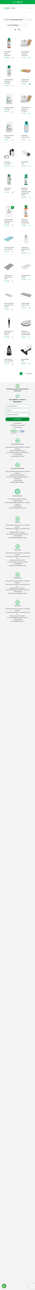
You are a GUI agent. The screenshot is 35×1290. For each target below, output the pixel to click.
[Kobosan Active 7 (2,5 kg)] (9, 99)
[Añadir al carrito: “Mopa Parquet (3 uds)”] (30, 280)
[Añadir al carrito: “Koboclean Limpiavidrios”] (30, 140)
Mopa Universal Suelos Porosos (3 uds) (9, 305)
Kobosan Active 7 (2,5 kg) (9, 108)
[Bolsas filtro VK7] (26, 153)
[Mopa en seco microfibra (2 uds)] (9, 267)
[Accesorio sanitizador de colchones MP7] (26, 323)
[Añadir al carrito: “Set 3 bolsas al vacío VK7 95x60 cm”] (30, 114)
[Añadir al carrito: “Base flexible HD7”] (30, 364)
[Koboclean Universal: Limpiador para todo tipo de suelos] (26, 180)
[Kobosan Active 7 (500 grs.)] (9, 127)
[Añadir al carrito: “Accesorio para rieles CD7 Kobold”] (13, 337)
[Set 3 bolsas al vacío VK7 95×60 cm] (26, 99)
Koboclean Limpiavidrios (25, 136)
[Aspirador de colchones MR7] (9, 351)
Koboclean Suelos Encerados (7, 53)
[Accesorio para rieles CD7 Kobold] (9, 323)
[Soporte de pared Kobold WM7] (26, 239)
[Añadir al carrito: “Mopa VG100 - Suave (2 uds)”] (30, 308)
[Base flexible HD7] (26, 351)
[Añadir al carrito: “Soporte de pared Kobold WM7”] (30, 253)
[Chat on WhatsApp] (4, 1286)
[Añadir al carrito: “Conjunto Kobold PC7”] (13, 166)
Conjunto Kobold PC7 (7, 162)
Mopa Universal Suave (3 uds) (9, 248)
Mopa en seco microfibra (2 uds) (8, 277)
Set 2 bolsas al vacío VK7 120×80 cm (25, 53)
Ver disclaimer (17, 423)
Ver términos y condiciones (17, 425)
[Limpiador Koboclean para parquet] (26, 211)
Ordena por (14, 19)
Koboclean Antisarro (7, 189)
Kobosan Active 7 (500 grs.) (9, 136)
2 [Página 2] (24, 373)
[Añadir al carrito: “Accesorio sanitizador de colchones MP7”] (30, 337)
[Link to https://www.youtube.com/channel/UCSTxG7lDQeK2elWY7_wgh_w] (18, 2)
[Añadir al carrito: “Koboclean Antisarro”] (13, 193)
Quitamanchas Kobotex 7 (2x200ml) (8, 81)
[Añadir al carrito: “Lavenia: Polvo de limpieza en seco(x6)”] (13, 225)
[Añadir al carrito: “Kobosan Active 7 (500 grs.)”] (13, 140)
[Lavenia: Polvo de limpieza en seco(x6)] (9, 211)
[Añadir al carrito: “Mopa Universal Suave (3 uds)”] (13, 252)
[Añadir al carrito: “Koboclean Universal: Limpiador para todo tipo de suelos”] (30, 197)
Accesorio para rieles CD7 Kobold (8, 333)
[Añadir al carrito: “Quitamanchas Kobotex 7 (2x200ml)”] (13, 86)
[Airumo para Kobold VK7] (26, 71)
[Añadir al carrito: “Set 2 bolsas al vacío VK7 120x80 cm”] (30, 58)
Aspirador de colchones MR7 (8, 360)
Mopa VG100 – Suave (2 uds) (25, 304)
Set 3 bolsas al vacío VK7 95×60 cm (25, 109)
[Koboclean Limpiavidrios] (26, 127)
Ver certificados (17, 427)
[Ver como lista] (19, 29)
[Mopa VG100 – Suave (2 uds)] (26, 295)
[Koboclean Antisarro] (9, 180)
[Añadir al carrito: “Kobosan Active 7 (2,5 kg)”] (13, 112)
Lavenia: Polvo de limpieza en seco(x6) (8, 221)
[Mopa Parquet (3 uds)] (26, 267)
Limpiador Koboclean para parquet (25, 221)
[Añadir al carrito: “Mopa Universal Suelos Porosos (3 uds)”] (13, 309)
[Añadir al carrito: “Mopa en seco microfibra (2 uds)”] (13, 281)
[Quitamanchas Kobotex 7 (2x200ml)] (9, 71)
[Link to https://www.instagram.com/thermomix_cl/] (16, 2)
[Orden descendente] (30, 20)
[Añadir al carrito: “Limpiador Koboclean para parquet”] (30, 225)
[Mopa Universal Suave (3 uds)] (9, 239)
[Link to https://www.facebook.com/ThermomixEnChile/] (13, 2)
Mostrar (12, 25)
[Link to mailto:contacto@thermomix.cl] (11, 2)
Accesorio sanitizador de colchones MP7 (25, 333)
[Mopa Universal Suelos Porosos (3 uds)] (9, 295)
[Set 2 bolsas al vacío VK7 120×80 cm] (26, 43)
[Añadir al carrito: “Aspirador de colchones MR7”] (13, 364)
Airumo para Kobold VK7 (25, 80)
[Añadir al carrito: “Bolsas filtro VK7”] (30, 166)
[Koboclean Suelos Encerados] (9, 43)
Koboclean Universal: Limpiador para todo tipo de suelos (26, 191)
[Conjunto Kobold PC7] (9, 153)
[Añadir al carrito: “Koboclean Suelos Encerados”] (13, 58)
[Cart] (21, 1)
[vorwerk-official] (10, 7)
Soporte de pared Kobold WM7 (25, 249)
